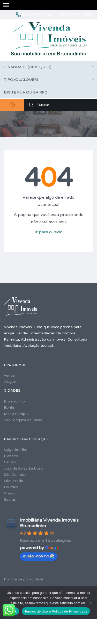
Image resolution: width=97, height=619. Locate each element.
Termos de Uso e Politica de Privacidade (55, 611)
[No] (90, 602)
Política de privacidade (23, 579)
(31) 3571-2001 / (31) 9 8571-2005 (58, 14)
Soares (10, 499)
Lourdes (11, 487)
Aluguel (10, 381)
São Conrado (15, 474)
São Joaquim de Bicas (23, 420)
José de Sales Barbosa (23, 468)
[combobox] (48, 67)
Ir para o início (49, 232)
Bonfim (10, 407)
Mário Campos (16, 414)
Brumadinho (14, 401)
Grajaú (9, 493)
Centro (10, 462)
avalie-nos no (38, 556)
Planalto (11, 456)
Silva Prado (13, 481)
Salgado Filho (15, 450)
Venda (9, 375)
